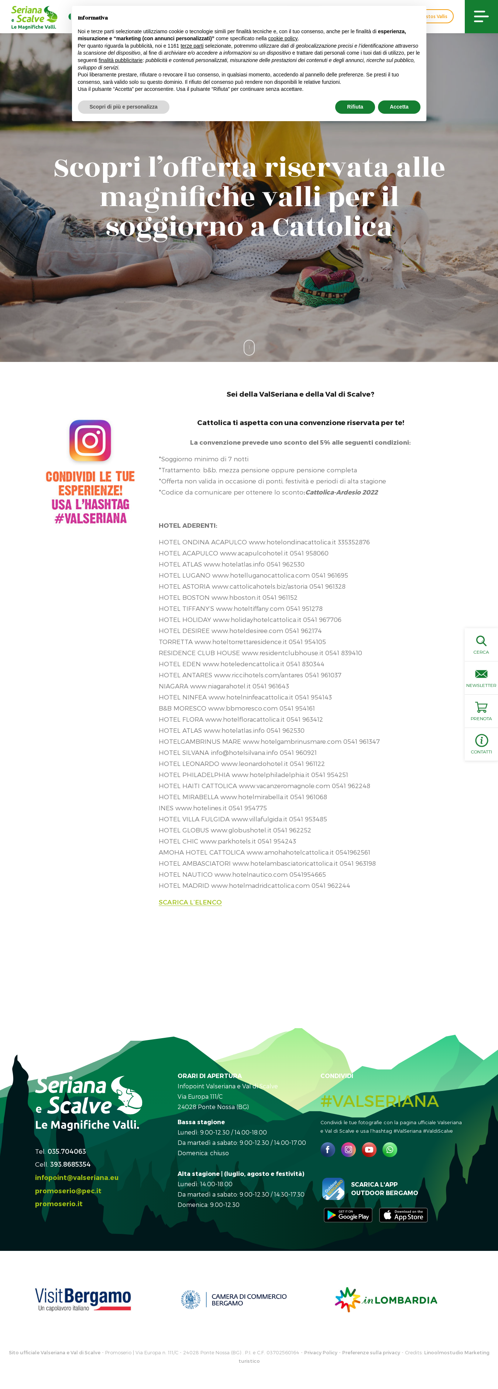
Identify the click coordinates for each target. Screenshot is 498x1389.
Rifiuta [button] (355, 107)
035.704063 (67, 1151)
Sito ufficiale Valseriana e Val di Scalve (54, 1352)
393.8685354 (70, 1164)
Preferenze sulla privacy (371, 1352)
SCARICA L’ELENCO (190, 902)
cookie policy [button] (283, 38)
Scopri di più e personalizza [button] (124, 107)
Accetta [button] (399, 107)
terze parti (192, 46)
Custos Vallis (433, 16)
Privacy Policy (320, 1352)
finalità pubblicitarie (120, 60)
